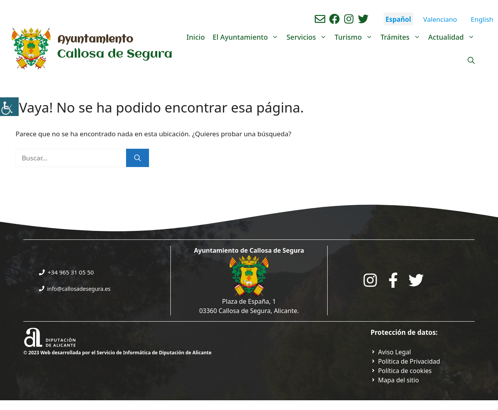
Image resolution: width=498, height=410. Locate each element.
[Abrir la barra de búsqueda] (471, 60)
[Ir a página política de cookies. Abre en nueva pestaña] (401, 370)
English (482, 19)
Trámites (402, 37)
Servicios (308, 37)
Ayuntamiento (95, 39)
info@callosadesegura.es (78, 288)
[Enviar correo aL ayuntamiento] (320, 19)
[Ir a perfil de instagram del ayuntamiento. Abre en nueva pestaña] (349, 19)
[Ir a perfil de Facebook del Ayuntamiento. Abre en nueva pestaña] (334, 19)
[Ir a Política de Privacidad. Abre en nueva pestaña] (391, 352)
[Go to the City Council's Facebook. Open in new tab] (393, 280)
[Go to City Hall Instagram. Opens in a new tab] (370, 280)
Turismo (356, 37)
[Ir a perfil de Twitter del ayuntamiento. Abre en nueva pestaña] (363, 19)
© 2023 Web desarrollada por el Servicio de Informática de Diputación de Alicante (117, 352)
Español (398, 19)
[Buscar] (137, 158)
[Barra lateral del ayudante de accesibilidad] (9, 106)
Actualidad (453, 37)
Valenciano (440, 19)
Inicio (195, 37)
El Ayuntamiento (247, 37)
